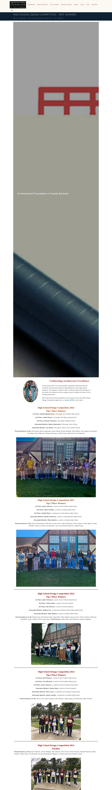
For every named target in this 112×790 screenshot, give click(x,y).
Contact (95, 4)
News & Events (42, 4)
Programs (31, 4)
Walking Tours (66, 4)
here (60, 400)
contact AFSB (69, 400)
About (76, 4)
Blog (82, 4)
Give (87, 4)
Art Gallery (54, 4)
